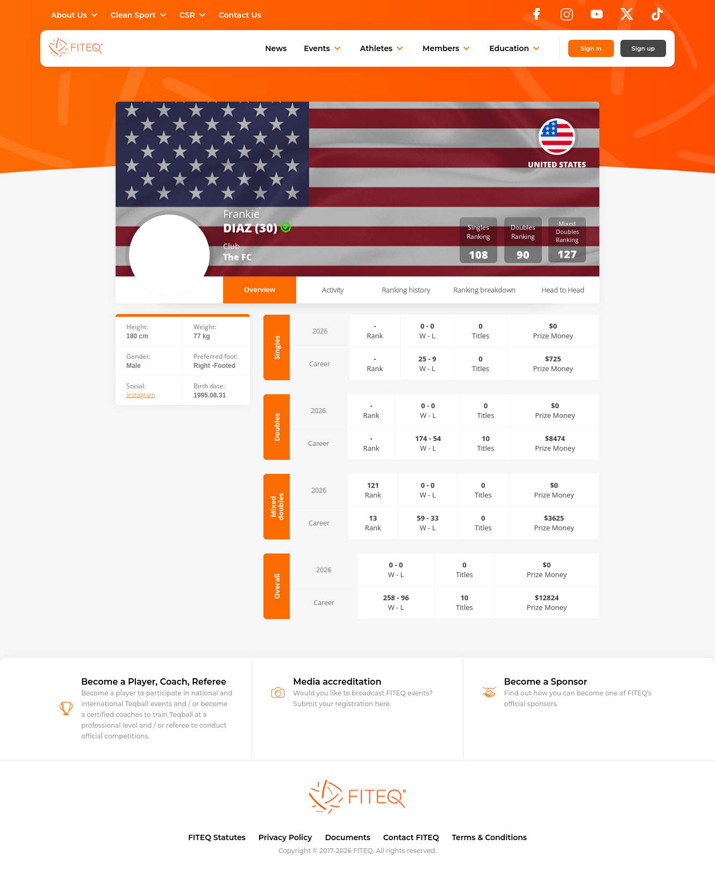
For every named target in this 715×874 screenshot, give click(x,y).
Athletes (382, 48)
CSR (194, 15)
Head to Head (562, 290)
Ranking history (406, 290)
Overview (259, 290)
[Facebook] (536, 17)
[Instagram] (566, 17)
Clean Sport (140, 15)
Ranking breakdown (484, 290)
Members (447, 48)
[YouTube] (596, 17)
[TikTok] (657, 17)
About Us (75, 15)
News (276, 48)
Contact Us (240, 15)
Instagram (140, 394)
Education (515, 48)
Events (323, 48)
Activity (333, 290)
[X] (626, 17)
